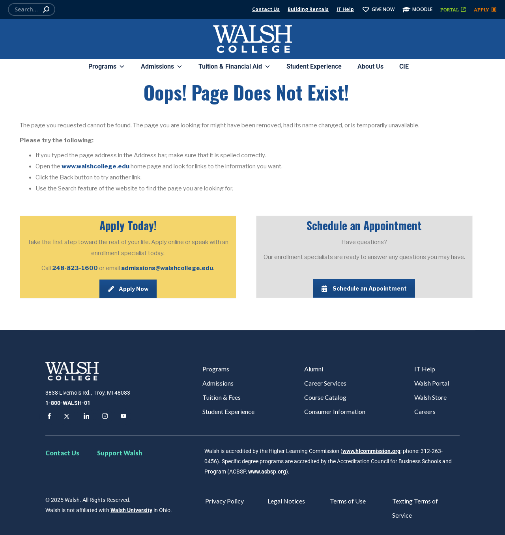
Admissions (162, 67)
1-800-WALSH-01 (67, 403)
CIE (404, 66)
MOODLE (417, 9)
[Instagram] (103, 416)
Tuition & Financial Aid (234, 67)
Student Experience (314, 66)
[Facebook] (48, 416)
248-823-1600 (75, 268)
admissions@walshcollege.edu (167, 268)
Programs (106, 67)
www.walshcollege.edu (95, 166)
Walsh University (131, 510)
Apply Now (128, 288)
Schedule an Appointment (364, 288)
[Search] (31, 9)
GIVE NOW (378, 9)
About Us (370, 66)
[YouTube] (122, 416)
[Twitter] (66, 416)
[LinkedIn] (85, 416)
